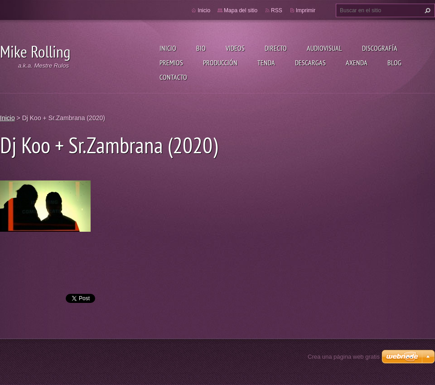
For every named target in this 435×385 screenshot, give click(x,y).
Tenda (266, 62)
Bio (201, 48)
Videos (235, 48)
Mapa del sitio (240, 10)
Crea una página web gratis (344, 356)
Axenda (356, 62)
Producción (220, 62)
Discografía (379, 48)
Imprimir (305, 10)
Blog (394, 62)
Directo (276, 48)
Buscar (426, 10)
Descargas (310, 62)
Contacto (173, 77)
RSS (276, 10)
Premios (171, 62)
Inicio (168, 48)
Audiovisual (324, 48)
